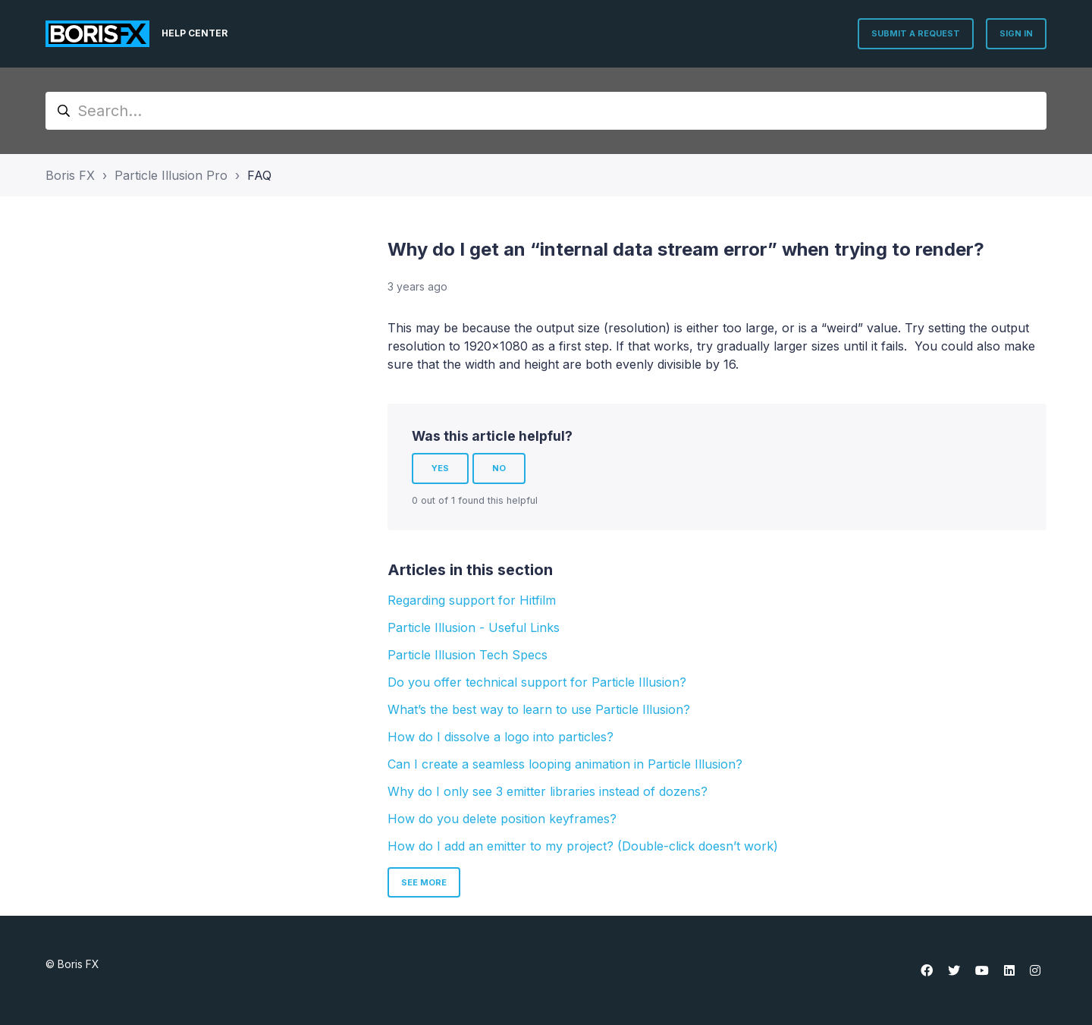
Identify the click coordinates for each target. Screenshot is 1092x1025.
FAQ (259, 175)
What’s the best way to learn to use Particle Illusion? (539, 709)
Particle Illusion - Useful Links (474, 627)
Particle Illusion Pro (171, 175)
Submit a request (915, 33)
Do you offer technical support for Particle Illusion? (537, 682)
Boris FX (70, 175)
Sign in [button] (1016, 33)
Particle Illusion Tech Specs (468, 654)
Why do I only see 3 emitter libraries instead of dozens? (548, 791)
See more (424, 882)
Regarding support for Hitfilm (472, 600)
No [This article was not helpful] (499, 468)
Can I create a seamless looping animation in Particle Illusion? (565, 764)
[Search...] (546, 111)
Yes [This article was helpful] (440, 468)
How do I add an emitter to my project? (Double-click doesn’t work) (583, 846)
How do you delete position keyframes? (502, 818)
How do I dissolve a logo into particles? (500, 736)
